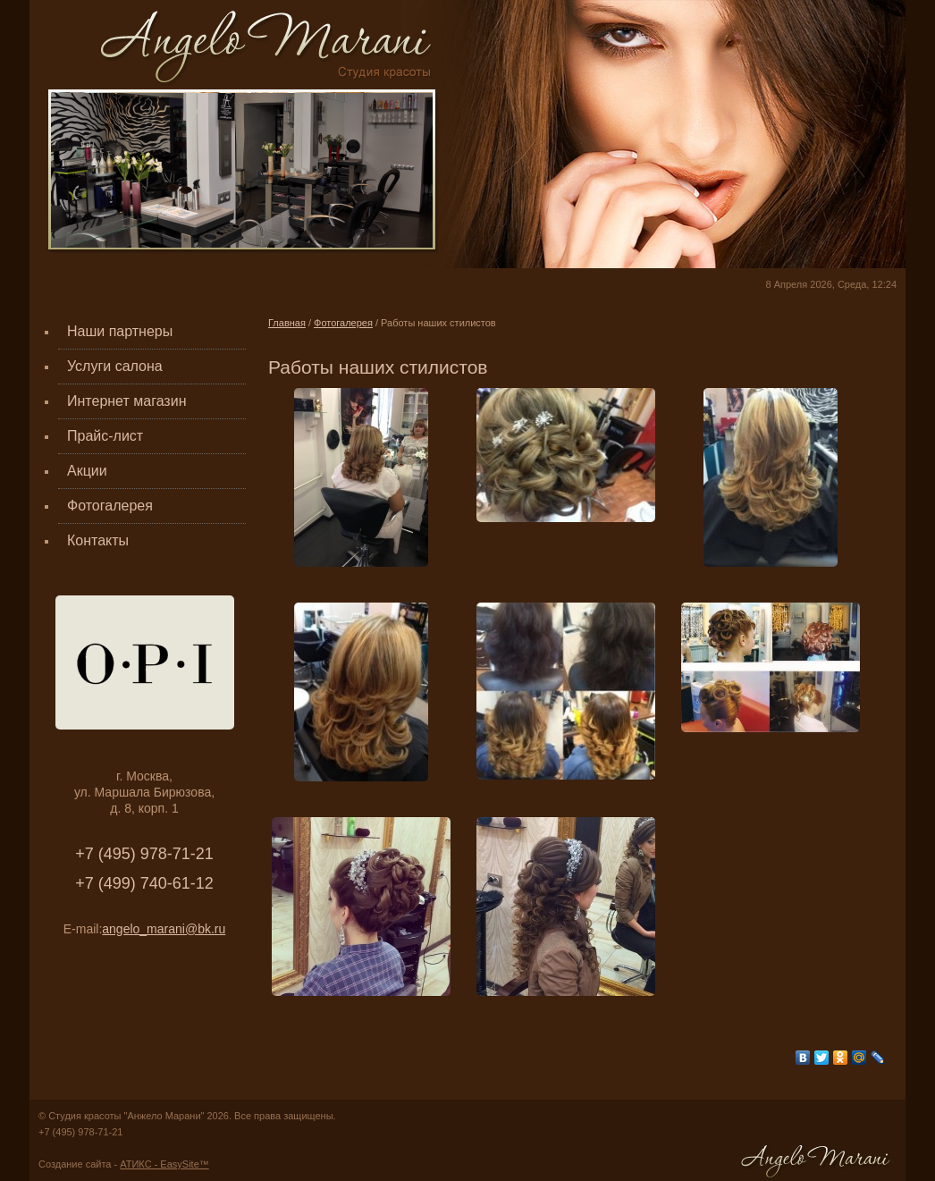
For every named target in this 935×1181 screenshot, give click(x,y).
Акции (87, 470)
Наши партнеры (120, 331)
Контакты (98, 540)
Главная (287, 322)
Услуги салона (115, 366)
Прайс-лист (105, 435)
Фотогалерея (110, 505)
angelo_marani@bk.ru (163, 929)
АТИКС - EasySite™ (164, 1164)
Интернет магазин (126, 401)
